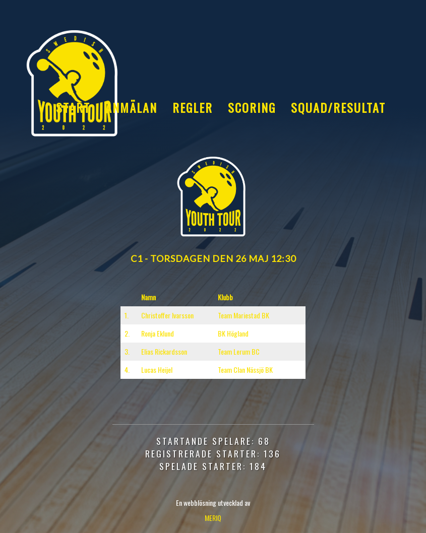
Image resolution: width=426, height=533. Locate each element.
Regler (192, 107)
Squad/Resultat (338, 107)
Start (73, 107)
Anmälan (131, 107)
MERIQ (213, 517)
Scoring (252, 107)
